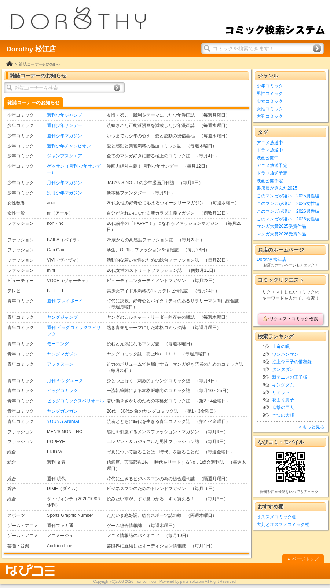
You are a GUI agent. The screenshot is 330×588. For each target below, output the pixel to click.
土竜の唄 (281, 346)
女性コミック (270, 109)
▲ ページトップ (302, 559)
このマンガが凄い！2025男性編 (288, 195)
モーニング (58, 343)
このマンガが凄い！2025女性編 (288, 203)
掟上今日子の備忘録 (292, 361)
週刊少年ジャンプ (64, 115)
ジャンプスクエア (64, 155)
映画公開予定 (270, 180)
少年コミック (270, 85)
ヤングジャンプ (62, 317)
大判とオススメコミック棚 (283, 524)
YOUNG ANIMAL (63, 421)
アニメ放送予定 (272, 165)
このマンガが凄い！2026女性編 (288, 219)
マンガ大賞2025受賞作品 (281, 226)
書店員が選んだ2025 (277, 188)
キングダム (283, 384)
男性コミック (270, 93)
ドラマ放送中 (270, 150)
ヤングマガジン (62, 354)
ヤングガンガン (62, 411)
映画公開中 (268, 157)
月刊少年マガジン (64, 182)
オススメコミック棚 (276, 516)
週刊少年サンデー (64, 125)
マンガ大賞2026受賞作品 (281, 234)
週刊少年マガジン (64, 135)
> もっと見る (311, 427)
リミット (281, 392)
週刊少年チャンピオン (69, 146)
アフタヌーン (60, 364)
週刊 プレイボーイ (65, 300)
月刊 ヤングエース (65, 380)
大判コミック (270, 116)
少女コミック (270, 101)
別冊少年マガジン (64, 193)
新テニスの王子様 (289, 377)
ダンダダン (283, 369)
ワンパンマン (285, 354)
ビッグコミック (62, 390)
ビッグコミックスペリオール (75, 400)
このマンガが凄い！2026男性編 (288, 211)
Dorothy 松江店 (271, 259)
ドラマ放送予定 (272, 173)
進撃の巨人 (283, 407)
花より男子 (283, 399)
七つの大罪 (283, 415)
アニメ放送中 (270, 142)
